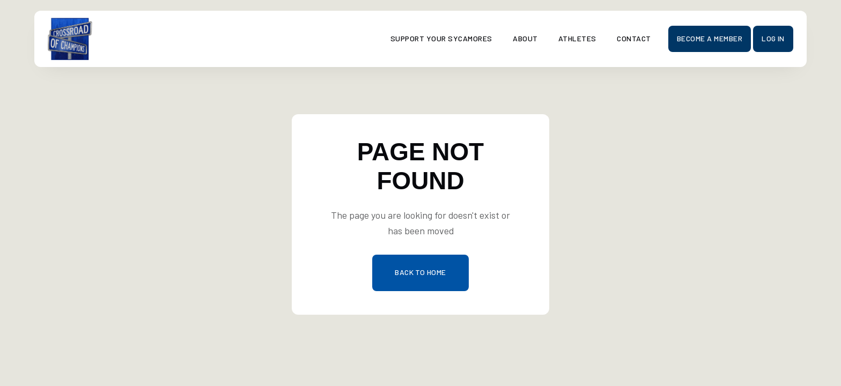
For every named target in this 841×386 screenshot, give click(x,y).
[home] (138, 38)
